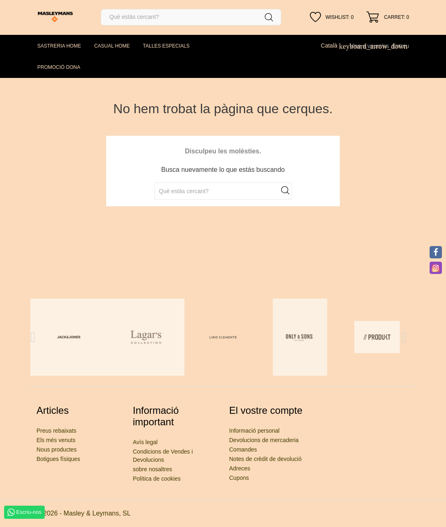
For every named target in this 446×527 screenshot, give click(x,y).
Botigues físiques (58, 459)
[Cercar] (191, 17)
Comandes (243, 449)
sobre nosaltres (152, 469)
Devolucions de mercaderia (264, 440)
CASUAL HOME (112, 46)
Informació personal (254, 430)
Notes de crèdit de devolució (265, 459)
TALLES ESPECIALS (166, 46)
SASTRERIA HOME (59, 46)
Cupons (239, 478)
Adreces (239, 468)
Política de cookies (157, 478)
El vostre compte (266, 410)
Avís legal (145, 442)
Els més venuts (55, 440)
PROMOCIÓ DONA (58, 67)
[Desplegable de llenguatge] (333, 45)
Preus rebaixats (56, 430)
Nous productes (56, 449)
